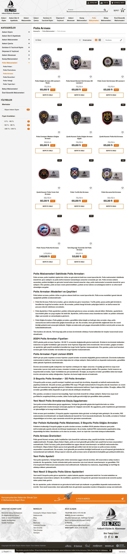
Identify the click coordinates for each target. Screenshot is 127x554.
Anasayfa (36, 31)
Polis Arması (8, 74)
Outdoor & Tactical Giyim (47, 19)
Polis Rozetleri (9, 77)
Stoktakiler (87, 40)
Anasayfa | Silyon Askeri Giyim (44, 513)
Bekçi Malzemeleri (106, 19)
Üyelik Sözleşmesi (8, 520)
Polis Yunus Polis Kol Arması (48, 248)
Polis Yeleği (7, 81)
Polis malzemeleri (109, 277)
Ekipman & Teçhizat (60, 19)
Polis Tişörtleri (9, 84)
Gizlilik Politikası (8, 523)
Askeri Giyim (3, 19)
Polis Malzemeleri (94, 19)
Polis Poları (7, 67)
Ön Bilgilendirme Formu (10, 515)
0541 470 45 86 (79, 513)
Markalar (36, 523)
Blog (35, 518)
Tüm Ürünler (38, 530)
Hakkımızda (37, 515)
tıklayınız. (104, 550)
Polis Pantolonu (9, 70)
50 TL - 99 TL (10, 125)
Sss (34, 520)
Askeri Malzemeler (26, 19)
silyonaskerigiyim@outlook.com (77, 525)
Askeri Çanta (36, 19)
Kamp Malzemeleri (82, 19)
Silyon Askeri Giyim (12, 110)
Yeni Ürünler (37, 528)
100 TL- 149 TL (10, 129)
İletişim (36, 533)
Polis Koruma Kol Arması (111, 192)
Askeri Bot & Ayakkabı (14, 19)
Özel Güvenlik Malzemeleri (13, 93)
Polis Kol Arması (41, 302)
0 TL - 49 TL (9, 121)
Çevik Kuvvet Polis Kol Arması (111, 137)
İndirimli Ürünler (39, 525)
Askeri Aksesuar (71, 19)
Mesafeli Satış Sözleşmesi (12, 513)
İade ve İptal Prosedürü (11, 518)
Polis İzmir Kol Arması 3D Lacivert (111, 81)
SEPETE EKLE (48, 95)
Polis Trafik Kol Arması (79, 192)
